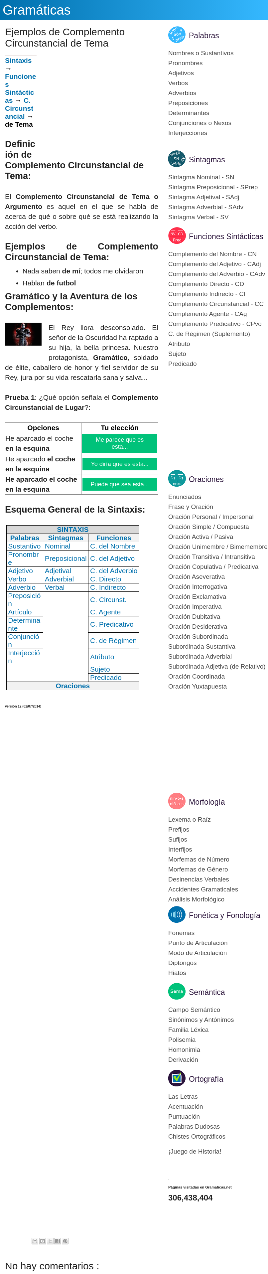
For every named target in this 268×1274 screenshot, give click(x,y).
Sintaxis (18, 60)
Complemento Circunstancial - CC (216, 303)
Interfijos (180, 849)
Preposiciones (188, 102)
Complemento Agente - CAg (207, 313)
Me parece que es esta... (120, 443)
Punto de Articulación (198, 942)
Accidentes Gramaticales (203, 889)
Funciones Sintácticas (20, 88)
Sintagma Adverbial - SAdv (205, 207)
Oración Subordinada (198, 636)
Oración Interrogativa (197, 586)
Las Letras (183, 1096)
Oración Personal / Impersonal (211, 516)
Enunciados (184, 496)
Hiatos (177, 972)
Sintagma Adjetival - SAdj (203, 197)
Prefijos (178, 829)
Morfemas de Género (198, 869)
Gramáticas (37, 10)
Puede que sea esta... (120, 484)
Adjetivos (181, 73)
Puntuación (184, 1116)
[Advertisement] (97, 102)
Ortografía (206, 1079)
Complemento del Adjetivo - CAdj (214, 263)
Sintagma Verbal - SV (198, 217)
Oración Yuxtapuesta (197, 686)
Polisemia (182, 1039)
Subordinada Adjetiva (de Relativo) (217, 666)
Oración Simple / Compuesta (208, 526)
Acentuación (185, 1106)
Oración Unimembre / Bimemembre (218, 546)
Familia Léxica (188, 1029)
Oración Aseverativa (196, 576)
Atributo (179, 343)
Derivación (183, 1059)
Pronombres (185, 63)
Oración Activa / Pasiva (200, 536)
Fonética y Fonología (224, 915)
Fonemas (181, 932)
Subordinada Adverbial (200, 656)
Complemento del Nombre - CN (212, 253)
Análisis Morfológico (196, 899)
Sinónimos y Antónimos (201, 1019)
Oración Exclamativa (197, 596)
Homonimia (184, 1049)
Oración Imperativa (195, 606)
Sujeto (177, 353)
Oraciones (206, 479)
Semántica (207, 992)
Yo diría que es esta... (120, 464)
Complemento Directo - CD (206, 283)
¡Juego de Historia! (194, 1151)
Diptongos (182, 962)
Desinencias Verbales (198, 879)
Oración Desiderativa (197, 626)
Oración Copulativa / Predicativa (213, 566)
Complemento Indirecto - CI (206, 293)
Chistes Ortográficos (196, 1136)
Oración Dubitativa (194, 616)
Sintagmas (207, 159)
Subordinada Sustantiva (201, 646)
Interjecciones (187, 132)
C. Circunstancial (19, 108)
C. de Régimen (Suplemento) (209, 333)
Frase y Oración (190, 506)
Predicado (182, 363)
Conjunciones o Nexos (199, 122)
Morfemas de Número (198, 859)
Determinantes (188, 112)
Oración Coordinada (196, 676)
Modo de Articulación (197, 952)
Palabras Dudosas (194, 1126)
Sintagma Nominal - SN (201, 177)
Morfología (207, 802)
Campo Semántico (194, 1009)
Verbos (178, 83)
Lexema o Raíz (189, 819)
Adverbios (182, 92)
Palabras (204, 35)
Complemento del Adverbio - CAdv (216, 273)
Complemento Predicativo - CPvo (215, 323)
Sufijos (177, 839)
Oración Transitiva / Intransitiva (211, 556)
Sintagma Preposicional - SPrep (213, 187)
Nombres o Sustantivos (200, 53)
